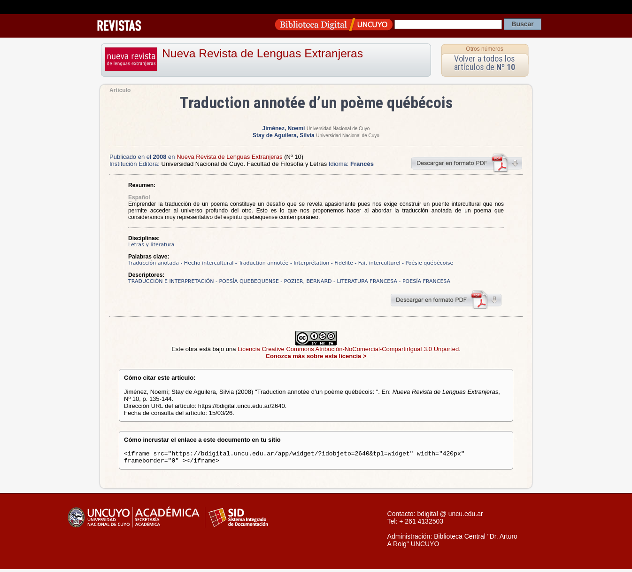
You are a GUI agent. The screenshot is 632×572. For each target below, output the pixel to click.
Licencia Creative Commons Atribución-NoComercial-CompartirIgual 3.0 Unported (348, 349)
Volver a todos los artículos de (484, 63)
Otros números (484, 49)
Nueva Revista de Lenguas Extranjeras (262, 53)
